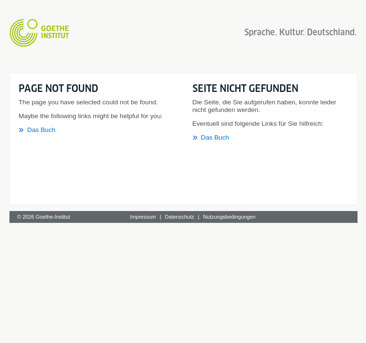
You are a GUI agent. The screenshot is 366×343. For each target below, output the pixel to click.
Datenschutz (179, 217)
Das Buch (41, 129)
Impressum (143, 217)
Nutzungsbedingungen (229, 217)
